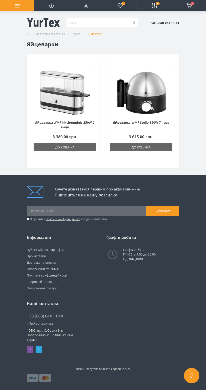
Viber (30, 349)
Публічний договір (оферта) (47, 250)
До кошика (64, 147)
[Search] (134, 22)
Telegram (38, 349)
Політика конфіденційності (63, 219)
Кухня (76, 34)
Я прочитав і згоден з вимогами (68, 219)
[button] (86, 5)
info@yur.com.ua (40, 323)
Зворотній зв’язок (40, 282)
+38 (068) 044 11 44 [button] (45, 316)
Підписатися (162, 211)
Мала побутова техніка (50, 34)
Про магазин (36, 256)
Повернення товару (42, 288)
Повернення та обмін (43, 269)
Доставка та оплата (41, 262)
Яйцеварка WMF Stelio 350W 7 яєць (141, 122)
